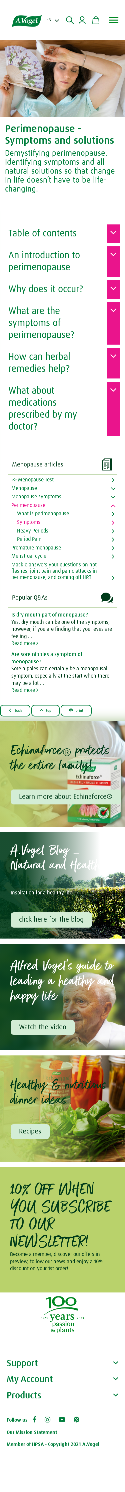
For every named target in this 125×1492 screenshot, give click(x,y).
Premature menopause (36, 547)
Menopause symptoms (36, 496)
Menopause (24, 488)
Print (76, 710)
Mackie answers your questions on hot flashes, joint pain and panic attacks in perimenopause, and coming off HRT (54, 571)
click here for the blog (51, 919)
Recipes (30, 1131)
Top (46, 710)
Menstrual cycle (28, 556)
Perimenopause (28, 505)
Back (15, 710)
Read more (24, 643)
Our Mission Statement (32, 1432)
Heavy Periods (32, 531)
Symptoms (28, 522)
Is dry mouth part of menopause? (49, 615)
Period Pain (29, 539)
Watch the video (42, 1027)
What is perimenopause (43, 513)
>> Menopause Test (32, 479)
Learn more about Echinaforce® (65, 796)
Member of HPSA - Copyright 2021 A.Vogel (53, 1444)
